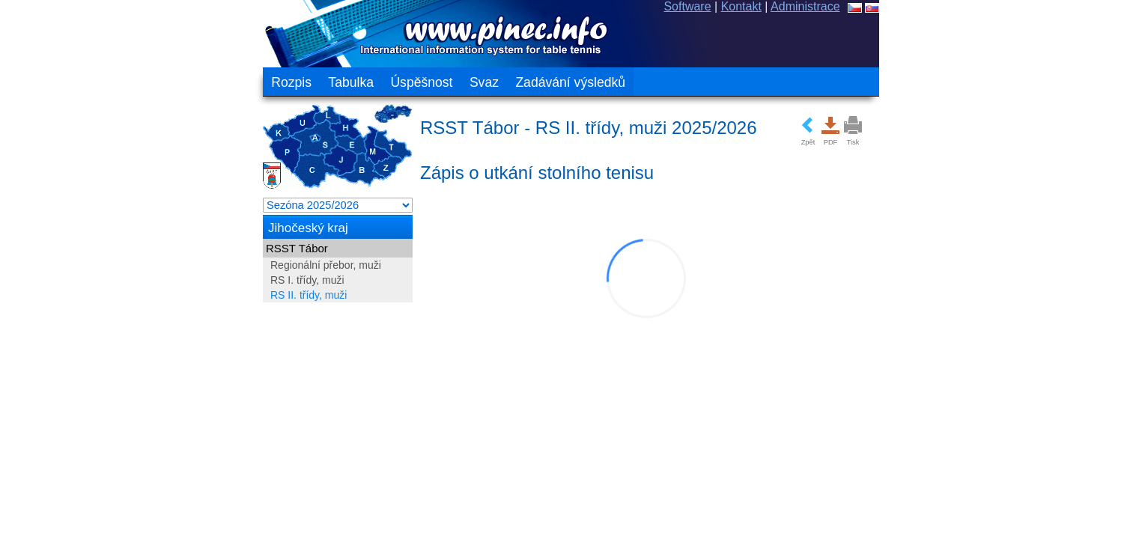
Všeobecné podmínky (875, 488)
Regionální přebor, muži (123, 265)
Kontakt (943, 6)
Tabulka (148, 82)
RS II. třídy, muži (106, 295)
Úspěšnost (219, 82)
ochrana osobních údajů (1011, 488)
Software (890, 6)
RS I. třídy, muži (105, 280)
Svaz (281, 82)
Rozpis (89, 82)
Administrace (1008, 6)
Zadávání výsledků (368, 82)
